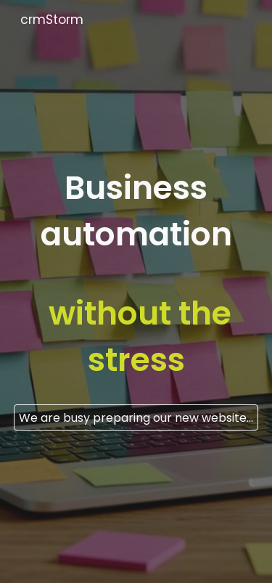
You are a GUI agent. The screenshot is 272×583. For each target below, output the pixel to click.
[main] (136, 278)
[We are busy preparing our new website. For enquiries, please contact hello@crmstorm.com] (136, 418)
